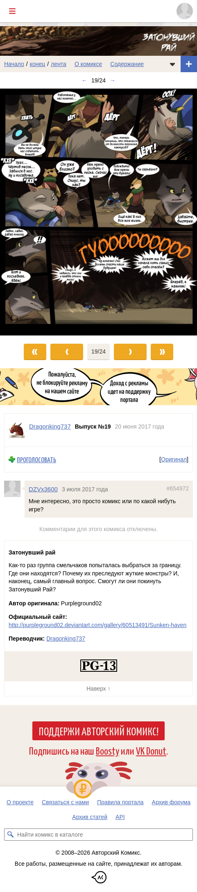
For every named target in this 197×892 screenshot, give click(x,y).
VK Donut (151, 750)
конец (37, 64)
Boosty (107, 750)
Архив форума (171, 802)
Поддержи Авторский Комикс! (98, 731)
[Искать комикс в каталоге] (10, 834)
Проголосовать (36, 459)
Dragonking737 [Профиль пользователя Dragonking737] (50, 426)
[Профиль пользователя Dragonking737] (17, 430)
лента (58, 64)
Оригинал (174, 459)
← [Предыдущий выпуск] (84, 80)
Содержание (127, 64)
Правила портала (120, 802)
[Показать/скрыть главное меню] (12, 11)
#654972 (177, 488)
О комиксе (88, 64)
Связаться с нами (65, 802)
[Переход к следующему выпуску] (98, 212)
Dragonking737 (65, 638)
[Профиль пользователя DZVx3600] (14, 488)
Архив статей (89, 817)
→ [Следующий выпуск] (112, 80)
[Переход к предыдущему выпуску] (24, 212)
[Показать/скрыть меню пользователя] (185, 11)
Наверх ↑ (98, 688)
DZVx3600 (43, 488)
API (120, 817)
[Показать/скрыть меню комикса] (172, 64)
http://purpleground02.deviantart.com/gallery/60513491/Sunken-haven (97, 625)
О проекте (20, 802)
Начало (14, 64)
